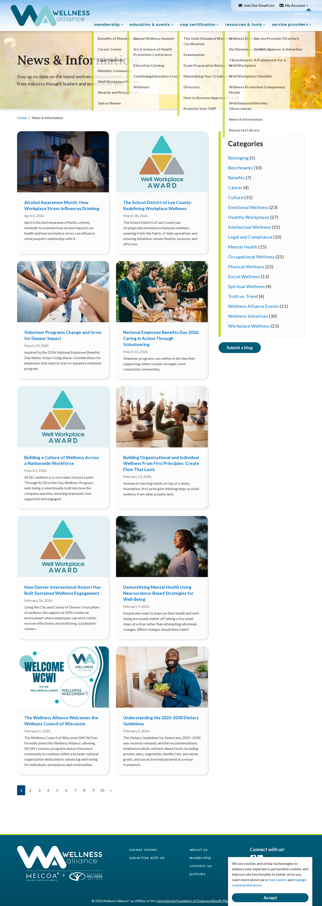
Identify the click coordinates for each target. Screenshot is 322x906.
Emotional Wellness (248, 207)
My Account (296, 5)
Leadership (200, 857)
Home (22, 117)
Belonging (238, 157)
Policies (198, 874)
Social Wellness (244, 276)
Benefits (236, 177)
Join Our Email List (259, 5)
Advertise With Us (147, 857)
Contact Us (201, 865)
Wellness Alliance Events (253, 306)
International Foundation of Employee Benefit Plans (193, 901)
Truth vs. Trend (243, 296)
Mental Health (242, 246)
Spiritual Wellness (246, 286)
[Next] (111, 790)
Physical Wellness (246, 266)
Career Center (143, 849)
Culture (236, 197)
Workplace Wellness (249, 326)
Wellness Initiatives (248, 316)
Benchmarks (240, 167)
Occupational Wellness (251, 256)
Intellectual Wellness (249, 227)
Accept (270, 897)
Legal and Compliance (250, 237)
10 (102, 790)
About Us (199, 849)
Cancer (235, 187)
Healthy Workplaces (248, 217)
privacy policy (276, 879)
